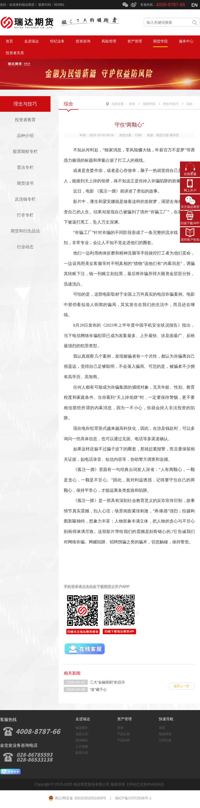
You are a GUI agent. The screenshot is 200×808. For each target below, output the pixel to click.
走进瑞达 (83, 719)
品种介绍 (25, 135)
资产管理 (124, 719)
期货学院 (149, 104)
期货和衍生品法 (25, 231)
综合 (189, 104)
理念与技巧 (25, 104)
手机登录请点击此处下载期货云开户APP (96, 587)
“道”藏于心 (98, 689)
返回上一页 (181, 686)
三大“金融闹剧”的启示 (107, 682)
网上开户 (190, 190)
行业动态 (25, 247)
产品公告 (123, 734)
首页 (132, 104)
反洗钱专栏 (25, 199)
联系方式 (82, 753)
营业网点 (82, 740)
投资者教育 (25, 119)
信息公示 (82, 734)
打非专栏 (25, 215)
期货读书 (25, 183)
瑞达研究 (165, 734)
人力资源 (82, 746)
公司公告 (165, 740)
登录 (120, 728)
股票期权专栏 (25, 151)
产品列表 (123, 740)
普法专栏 (25, 167)
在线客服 (190, 174)
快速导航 (166, 719)
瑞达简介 (82, 728)
